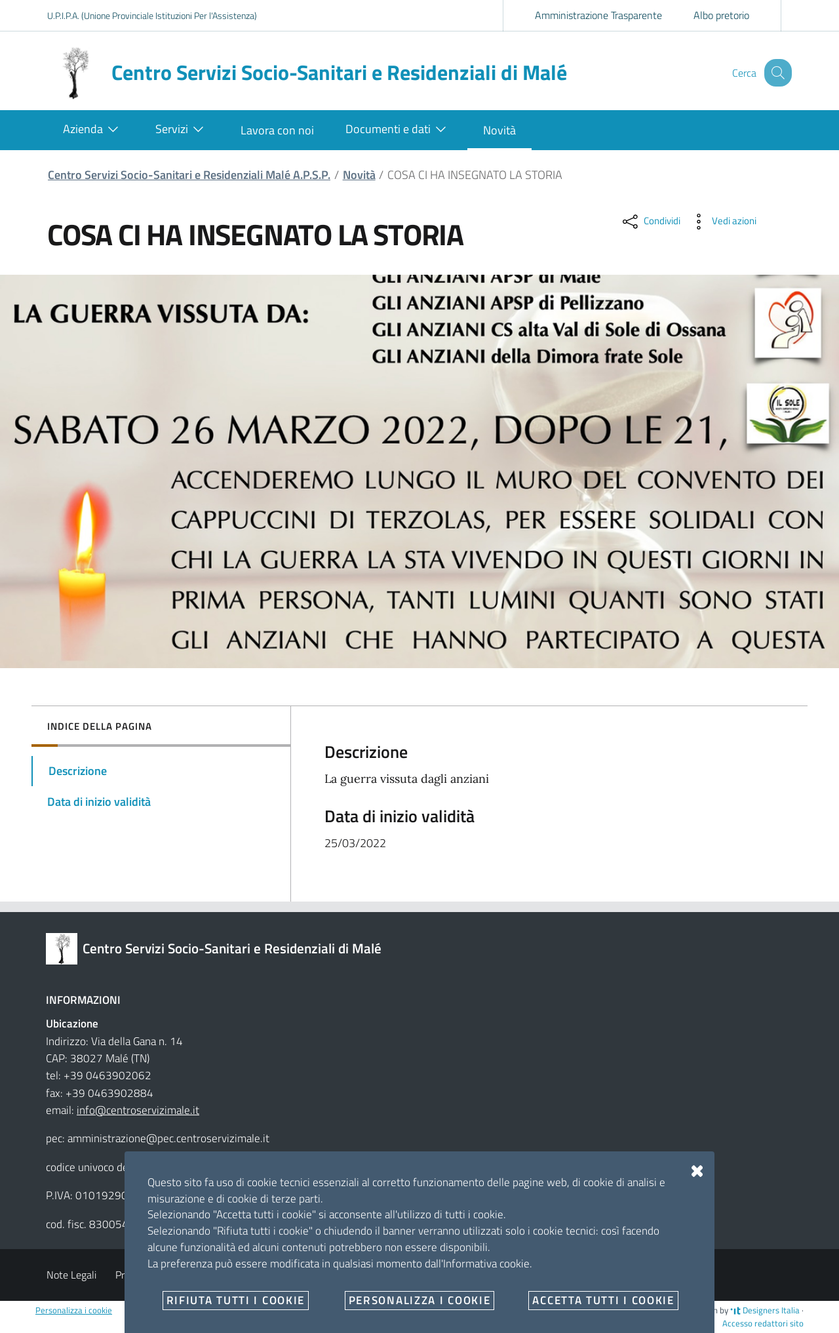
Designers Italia (765, 1310)
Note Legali (71, 1275)
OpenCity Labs (549, 1310)
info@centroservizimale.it (138, 1110)
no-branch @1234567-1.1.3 (628, 1310)
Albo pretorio (721, 15)
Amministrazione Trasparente (598, 15)
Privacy (131, 1275)
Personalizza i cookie (73, 1310)
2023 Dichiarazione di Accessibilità (358, 1275)
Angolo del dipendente (215, 1275)
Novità (359, 175)
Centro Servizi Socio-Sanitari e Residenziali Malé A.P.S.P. (189, 175)
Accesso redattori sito (763, 1323)
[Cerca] (776, 73)
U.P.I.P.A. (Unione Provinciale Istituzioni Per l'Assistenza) (152, 15)
